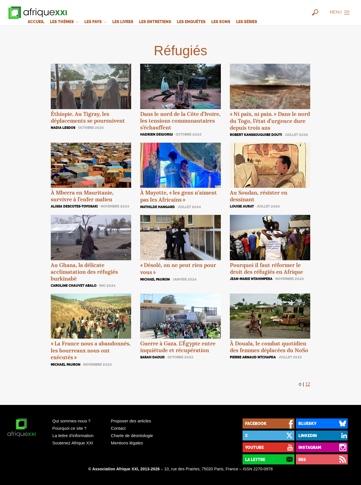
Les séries (246, 21)
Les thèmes (64, 21)
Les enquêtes (191, 21)
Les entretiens (155, 21)
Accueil (36, 21)
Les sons (220, 21)
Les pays (95, 21)
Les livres (122, 21)
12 (307, 384)
